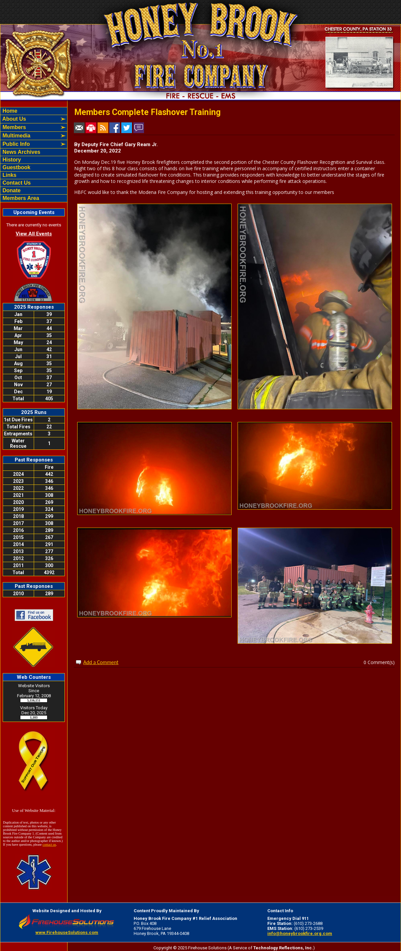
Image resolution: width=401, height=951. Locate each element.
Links (8, 175)
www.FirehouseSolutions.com (66, 932)
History (11, 160)
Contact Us (16, 183)
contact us (49, 844)
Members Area (20, 198)
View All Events (34, 234)
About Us (13, 119)
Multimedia (15, 135)
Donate (11, 190)
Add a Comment (100, 662)
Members (13, 127)
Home (9, 111)
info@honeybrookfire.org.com (299, 933)
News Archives (20, 152)
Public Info (15, 144)
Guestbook (15, 167)
